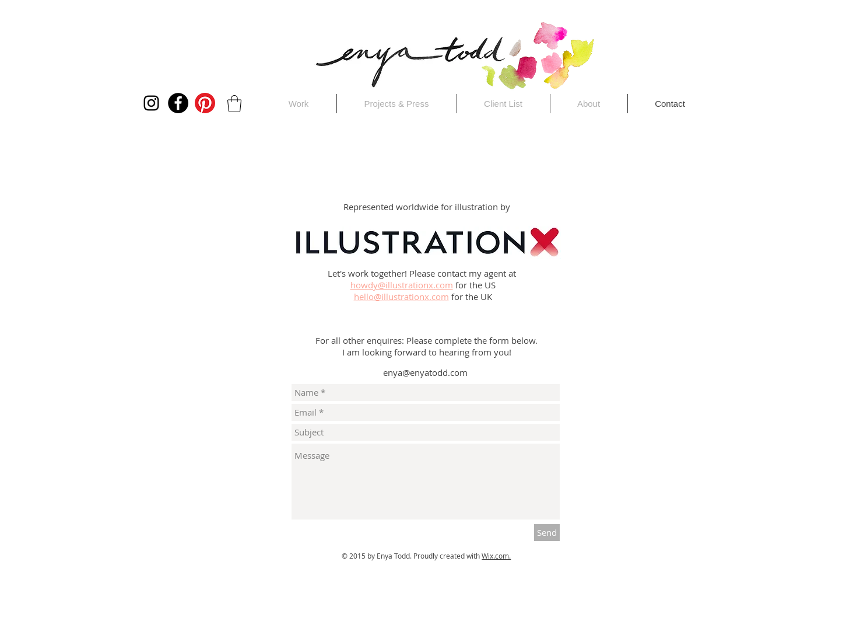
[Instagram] (151, 103)
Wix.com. (496, 555)
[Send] (547, 532)
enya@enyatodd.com (425, 372)
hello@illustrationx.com (401, 296)
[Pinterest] (205, 103)
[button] (234, 103)
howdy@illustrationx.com (401, 285)
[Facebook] (178, 103)
